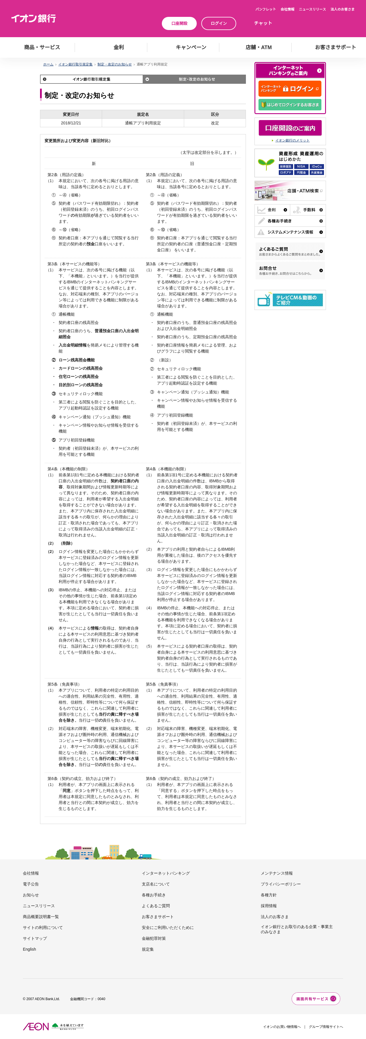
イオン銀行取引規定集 (75, 64)
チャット (263, 23)
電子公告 (31, 884)
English (29, 949)
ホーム (48, 64)
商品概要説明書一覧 (41, 916)
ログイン (219, 23)
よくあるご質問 (156, 905)
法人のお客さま (343, 9)
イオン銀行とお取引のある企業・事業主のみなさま (297, 929)
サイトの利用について (43, 927)
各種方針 (269, 895)
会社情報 (287, 9)
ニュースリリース (312, 9)
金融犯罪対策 (154, 938)
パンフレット (265, 9)
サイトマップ (35, 938)
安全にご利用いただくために (168, 927)
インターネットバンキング (166, 873)
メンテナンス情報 (277, 873)
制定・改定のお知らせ (115, 64)
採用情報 (269, 905)
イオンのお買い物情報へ (282, 1027)
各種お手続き (154, 895)
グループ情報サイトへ (326, 1027)
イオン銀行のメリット (292, 140)
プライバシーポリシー (281, 884)
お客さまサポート (158, 916)
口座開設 (179, 23)
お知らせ (31, 895)
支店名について (156, 884)
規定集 (148, 949)
